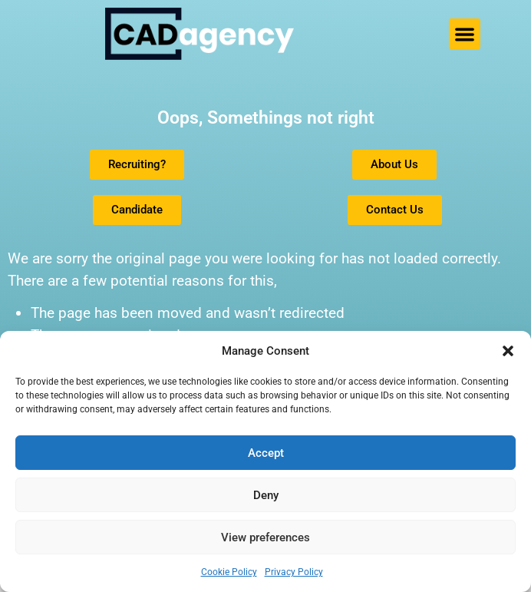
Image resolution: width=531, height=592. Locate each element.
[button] (508, 351)
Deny (266, 495)
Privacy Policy (294, 572)
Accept (266, 453)
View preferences (265, 537)
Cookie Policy (229, 572)
